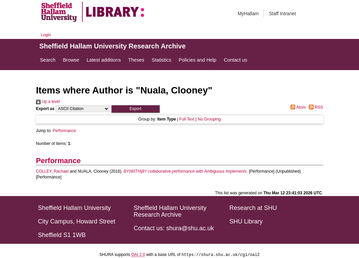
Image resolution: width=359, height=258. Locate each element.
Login (46, 35)
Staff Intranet (282, 13)
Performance (64, 130)
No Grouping (209, 119)
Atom (297, 107)
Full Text (186, 119)
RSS (315, 107)
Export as (45, 108)
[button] (135, 109)
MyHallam (248, 13)
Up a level (48, 101)
